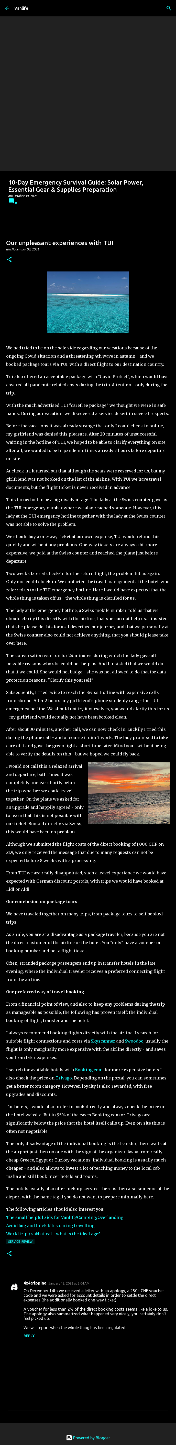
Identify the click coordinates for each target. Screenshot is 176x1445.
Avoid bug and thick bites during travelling (50, 1225)
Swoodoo (134, 1041)
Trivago (64, 1077)
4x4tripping (35, 1283)
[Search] (169, 8)
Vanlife (21, 8)
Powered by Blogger (88, 1438)
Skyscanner (103, 1041)
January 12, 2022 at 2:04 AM (69, 1283)
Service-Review (20, 1241)
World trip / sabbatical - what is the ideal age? (53, 1233)
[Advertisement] (88, 132)
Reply (29, 1336)
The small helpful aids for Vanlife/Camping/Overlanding (64, 1217)
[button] (9, 259)
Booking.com (89, 1069)
